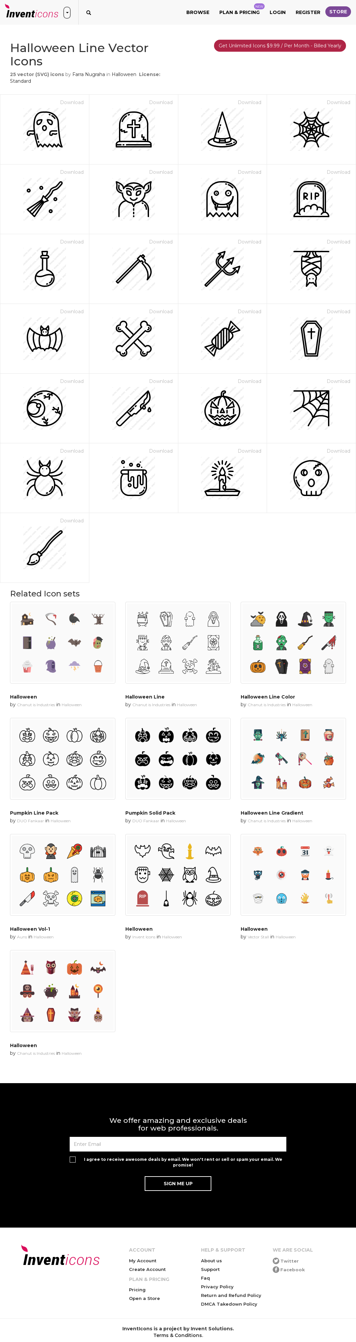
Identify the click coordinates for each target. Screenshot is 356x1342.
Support (210, 1269)
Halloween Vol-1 (30, 929)
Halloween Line (145, 697)
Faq (205, 1278)
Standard (20, 81)
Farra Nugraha (88, 74)
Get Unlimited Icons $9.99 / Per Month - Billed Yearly (280, 46)
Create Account (147, 1269)
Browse (197, 12)
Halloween (124, 74)
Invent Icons (143, 936)
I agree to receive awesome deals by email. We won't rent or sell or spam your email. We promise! (183, 1162)
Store (338, 12)
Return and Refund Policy (231, 1295)
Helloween (139, 929)
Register (308, 12)
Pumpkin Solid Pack (150, 813)
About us (211, 1260)
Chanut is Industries (36, 704)
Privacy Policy (217, 1286)
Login (278, 12)
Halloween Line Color (268, 697)
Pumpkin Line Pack (34, 813)
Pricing (137, 1289)
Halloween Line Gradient (272, 813)
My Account (142, 1260)
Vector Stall (258, 936)
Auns (22, 936)
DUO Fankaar (30, 820)
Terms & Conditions (177, 1335)
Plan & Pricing (242, 9)
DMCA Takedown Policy (229, 1304)
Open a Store (144, 1298)
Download (72, 102)
